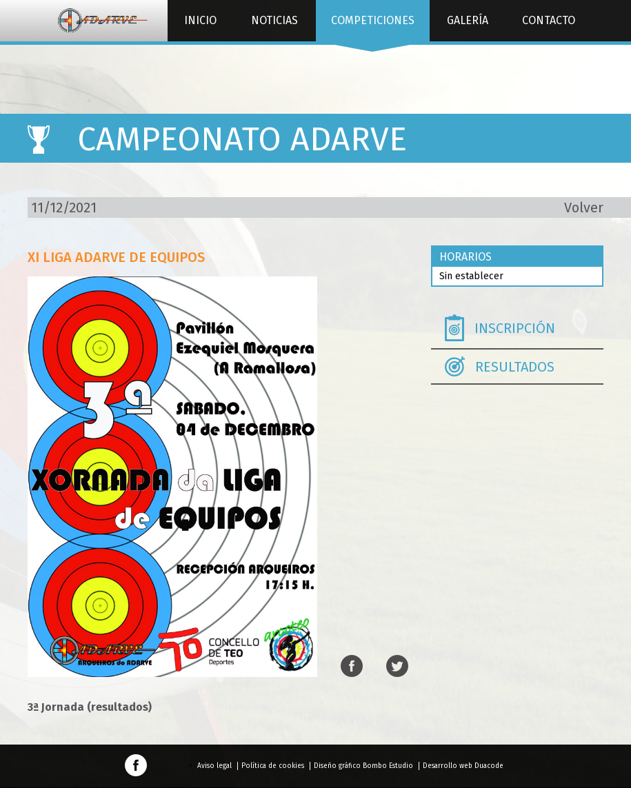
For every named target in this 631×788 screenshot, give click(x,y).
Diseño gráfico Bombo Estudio (363, 766)
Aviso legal (214, 766)
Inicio (200, 20)
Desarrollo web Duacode (463, 766)
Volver (583, 207)
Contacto (548, 20)
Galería (467, 20)
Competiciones (372, 27)
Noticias (274, 20)
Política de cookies (272, 766)
